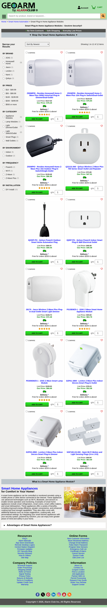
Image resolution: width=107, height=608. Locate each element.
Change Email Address (78, 544)
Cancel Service (78, 554)
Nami (8, 76)
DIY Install (10, 191)
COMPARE (30, 54)
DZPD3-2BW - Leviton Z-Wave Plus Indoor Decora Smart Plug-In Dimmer (44, 454)
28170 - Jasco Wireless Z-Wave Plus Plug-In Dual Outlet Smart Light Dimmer (44, 312)
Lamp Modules (12, 123)
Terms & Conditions (25, 581)
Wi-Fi (8, 172)
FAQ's (24, 540)
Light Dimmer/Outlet (12, 127)
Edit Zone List (78, 559)
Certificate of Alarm (78, 552)
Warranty (24, 586)
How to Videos (25, 557)
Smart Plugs (10, 138)
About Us (78, 567)
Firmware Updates (24, 550)
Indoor (8, 153)
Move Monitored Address (78, 542)
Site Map (24, 559)
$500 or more (10, 106)
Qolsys (8, 79)
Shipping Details (24, 571)
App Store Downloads (25, 544)
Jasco (8, 68)
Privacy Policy (24, 577)
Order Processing (25, 569)
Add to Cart (37, 120)
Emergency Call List (78, 550)
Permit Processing (78, 579)
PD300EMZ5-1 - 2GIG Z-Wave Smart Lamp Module (44, 383)
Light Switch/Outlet (12, 133)
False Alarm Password (78, 546)
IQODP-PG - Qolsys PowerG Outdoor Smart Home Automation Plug (44, 242)
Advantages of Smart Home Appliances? (29, 526)
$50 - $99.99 (9, 95)
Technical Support (24, 567)
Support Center (78, 586)
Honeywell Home (12, 64)
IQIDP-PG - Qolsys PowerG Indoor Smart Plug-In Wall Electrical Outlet (84, 242)
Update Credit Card (25, 584)
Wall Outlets (10, 142)
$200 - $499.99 (10, 102)
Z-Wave (9, 176)
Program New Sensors (78, 548)
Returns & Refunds (25, 579)
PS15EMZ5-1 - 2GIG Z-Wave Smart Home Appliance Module (84, 312)
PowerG (9, 168)
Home (3, 23)
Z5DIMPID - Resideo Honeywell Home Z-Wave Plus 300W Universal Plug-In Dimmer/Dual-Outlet (44, 96)
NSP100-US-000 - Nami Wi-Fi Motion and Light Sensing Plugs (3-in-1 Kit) (84, 454)
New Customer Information (78, 540)
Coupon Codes (78, 571)
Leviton (8, 72)
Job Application (78, 575)
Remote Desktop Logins (25, 546)
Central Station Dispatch (25, 548)
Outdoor (9, 157)
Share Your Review (78, 584)
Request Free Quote (78, 581)
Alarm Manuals (25, 542)
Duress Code (78, 557)
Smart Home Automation (18, 23)
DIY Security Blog (24, 552)
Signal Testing (25, 575)
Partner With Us (78, 577)
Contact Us (78, 569)
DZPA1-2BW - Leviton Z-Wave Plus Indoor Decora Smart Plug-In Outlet (84, 383)
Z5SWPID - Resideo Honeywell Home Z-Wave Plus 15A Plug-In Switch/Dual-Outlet (84, 95)
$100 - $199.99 (10, 98)
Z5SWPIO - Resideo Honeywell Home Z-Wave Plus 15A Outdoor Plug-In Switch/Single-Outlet (44, 170)
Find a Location (78, 573)
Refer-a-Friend (25, 573)
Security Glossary (24, 554)
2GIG (8, 59)
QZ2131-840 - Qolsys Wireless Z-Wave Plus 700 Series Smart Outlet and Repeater (84, 169)
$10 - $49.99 (9, 91)
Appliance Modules (12, 118)
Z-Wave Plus (11, 179)
